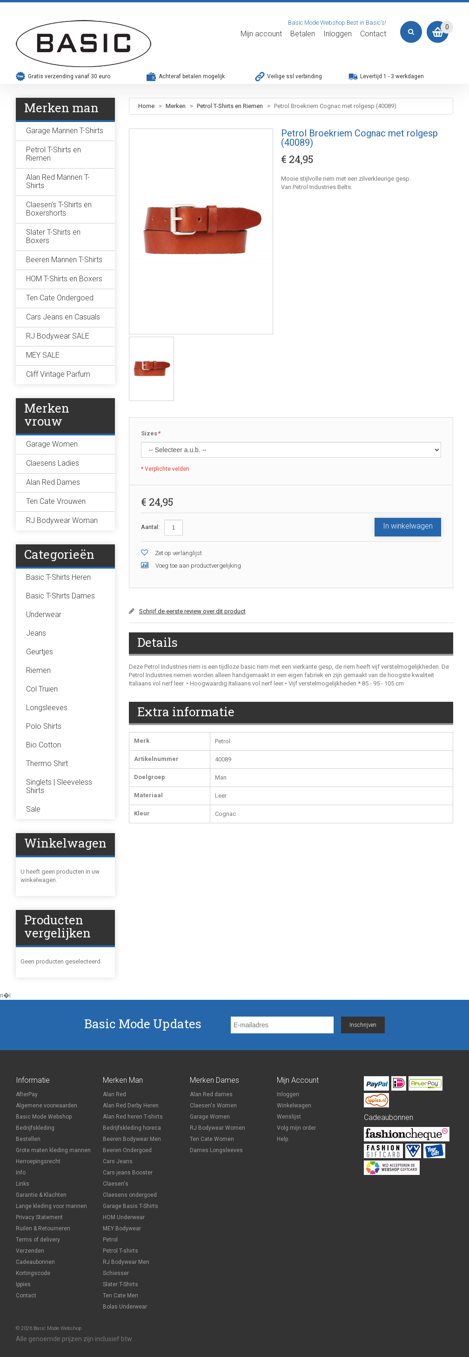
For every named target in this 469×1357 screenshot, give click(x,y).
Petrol (110, 1239)
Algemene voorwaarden (46, 1105)
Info (21, 1172)
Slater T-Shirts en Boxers (53, 236)
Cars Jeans (118, 1161)
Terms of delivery (38, 1239)
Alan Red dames (211, 1094)
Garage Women (52, 444)
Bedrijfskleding (35, 1128)
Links (22, 1184)
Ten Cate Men (120, 1295)
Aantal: (150, 526)
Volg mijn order (296, 1128)
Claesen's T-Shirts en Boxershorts (59, 208)
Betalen (302, 34)
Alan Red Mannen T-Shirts (58, 181)
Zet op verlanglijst (178, 553)
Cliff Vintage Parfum (58, 374)
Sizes (150, 433)
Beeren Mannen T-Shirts (64, 259)
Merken (176, 105)
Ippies (23, 1284)
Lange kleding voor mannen (51, 1206)
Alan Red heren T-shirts (133, 1116)
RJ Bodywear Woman (62, 520)
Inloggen (337, 34)
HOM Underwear (124, 1217)
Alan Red (114, 1094)
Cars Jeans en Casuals (63, 316)
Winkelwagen (294, 1105)
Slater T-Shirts (120, 1284)
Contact (373, 34)
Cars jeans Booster (128, 1172)
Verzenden (30, 1251)
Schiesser (116, 1273)
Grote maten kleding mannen (53, 1150)
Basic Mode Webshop (44, 1116)
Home (146, 105)
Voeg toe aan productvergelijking (198, 565)
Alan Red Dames (53, 482)
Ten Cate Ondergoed (60, 297)
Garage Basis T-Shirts (130, 1206)
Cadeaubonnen (35, 1262)
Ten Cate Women (212, 1139)
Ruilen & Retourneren (43, 1228)
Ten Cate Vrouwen (56, 501)
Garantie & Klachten (41, 1195)
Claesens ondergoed (130, 1195)
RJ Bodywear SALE (57, 336)
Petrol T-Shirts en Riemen (230, 105)
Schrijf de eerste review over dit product (192, 611)
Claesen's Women (213, 1105)
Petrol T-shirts (120, 1251)
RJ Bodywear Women (217, 1128)
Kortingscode (33, 1273)
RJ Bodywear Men (126, 1262)
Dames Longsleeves (216, 1150)
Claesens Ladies (52, 463)
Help (282, 1139)
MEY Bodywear (122, 1228)
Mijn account (261, 34)
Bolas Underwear (125, 1306)
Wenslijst (289, 1116)
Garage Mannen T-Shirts (64, 130)
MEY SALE (43, 355)
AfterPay (27, 1094)
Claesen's (115, 1184)
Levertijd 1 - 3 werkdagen (392, 76)
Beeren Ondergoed (127, 1150)
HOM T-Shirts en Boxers (64, 278)
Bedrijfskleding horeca (132, 1128)
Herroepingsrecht (38, 1161)
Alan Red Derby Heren (131, 1105)
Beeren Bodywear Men (132, 1139)
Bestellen (28, 1139)
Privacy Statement (39, 1217)
